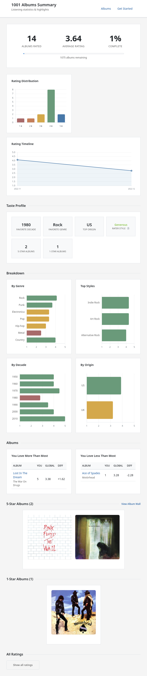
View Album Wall (131, 504)
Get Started (124, 8)
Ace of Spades (91, 473)
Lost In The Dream (20, 475)
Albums (106, 8)
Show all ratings (23, 665)
